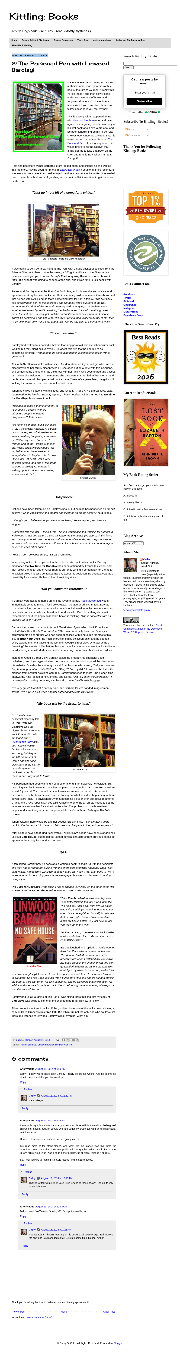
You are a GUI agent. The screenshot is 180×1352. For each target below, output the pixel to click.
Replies (28, 1089)
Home (14, 40)
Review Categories (63, 40)
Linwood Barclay (83, 120)
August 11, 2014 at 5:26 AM (50, 1068)
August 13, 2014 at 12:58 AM (51, 1206)
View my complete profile (137, 610)
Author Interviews (102, 40)
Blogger (118, 1343)
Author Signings (28, 1045)
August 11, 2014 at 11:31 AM (56, 1095)
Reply (23, 1082)
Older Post (109, 1311)
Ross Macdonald (91, 600)
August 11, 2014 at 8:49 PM (50, 1120)
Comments (133, 135)
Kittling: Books (44, 16)
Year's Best (83, 40)
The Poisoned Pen (64, 1045)
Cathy (32, 1095)
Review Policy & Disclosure (35, 40)
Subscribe (144, 101)
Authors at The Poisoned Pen (130, 40)
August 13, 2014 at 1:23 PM (56, 1229)
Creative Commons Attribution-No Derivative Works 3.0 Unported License (144, 628)
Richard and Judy (22, 741)
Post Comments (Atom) (39, 1317)
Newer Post (18, 1311)
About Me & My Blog (22, 45)
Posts (130, 129)
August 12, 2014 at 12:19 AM (56, 1178)
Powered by (144, 112)
